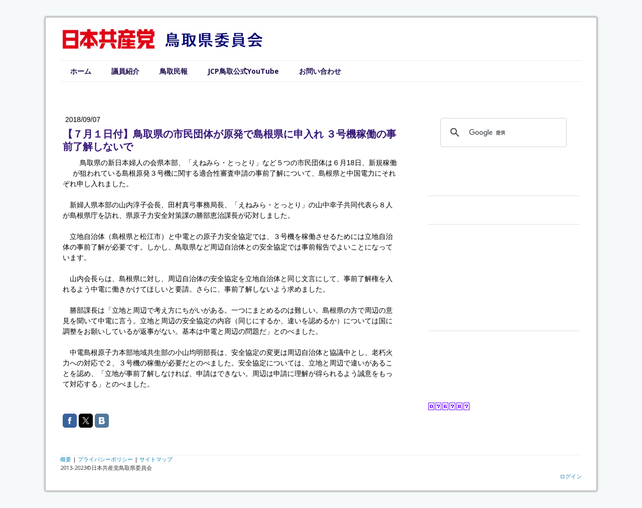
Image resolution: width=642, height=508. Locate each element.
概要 (65, 459)
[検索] (502, 132)
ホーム (80, 71)
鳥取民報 (173, 71)
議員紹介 (125, 71)
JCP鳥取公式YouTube (243, 71)
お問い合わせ (320, 71)
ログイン (571, 476)
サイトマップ (156, 459)
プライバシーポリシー (105, 459)
